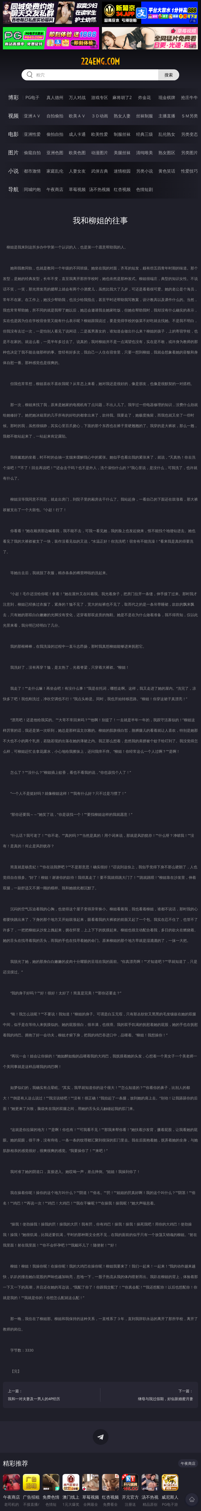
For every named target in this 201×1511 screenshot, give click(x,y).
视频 (13, 115)
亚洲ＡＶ (32, 116)
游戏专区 (99, 97)
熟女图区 (166, 152)
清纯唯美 (144, 152)
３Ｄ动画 (99, 116)
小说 (13, 170)
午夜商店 (55, 189)
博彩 (13, 97)
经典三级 (144, 134)
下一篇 (149, 1395)
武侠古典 (99, 171)
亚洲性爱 (32, 134)
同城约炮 (32, 189)
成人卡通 (77, 134)
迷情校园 (122, 171)
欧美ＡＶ (77, 116)
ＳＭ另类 (189, 116)
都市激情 (32, 171)
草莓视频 (77, 189)
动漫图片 (99, 152)
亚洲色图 (55, 152)
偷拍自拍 (55, 134)
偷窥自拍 (32, 152)
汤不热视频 (99, 189)
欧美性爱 (99, 134)
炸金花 (144, 97)
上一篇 (52, 1395)
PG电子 (32, 97)
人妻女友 (77, 171)
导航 (13, 189)
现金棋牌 (166, 97)
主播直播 (166, 116)
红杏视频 (122, 189)
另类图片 (189, 152)
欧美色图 (77, 152)
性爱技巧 (189, 171)
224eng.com (100, 61)
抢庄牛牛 (189, 97)
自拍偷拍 (55, 116)
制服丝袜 (122, 134)
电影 (13, 134)
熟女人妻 (122, 116)
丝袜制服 (144, 116)
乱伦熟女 (166, 134)
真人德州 (55, 97)
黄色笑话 (166, 171)
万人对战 (77, 97)
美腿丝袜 (122, 152)
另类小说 (144, 171)
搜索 (168, 75)
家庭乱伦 (55, 171)
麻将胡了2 (122, 97)
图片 (13, 152)
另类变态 (189, 134)
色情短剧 (144, 189)
